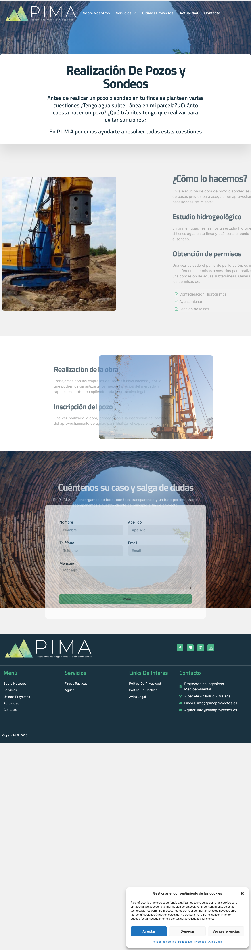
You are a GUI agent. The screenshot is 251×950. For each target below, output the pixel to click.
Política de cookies (164, 941)
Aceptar (148, 931)
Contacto (212, 13)
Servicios (126, 13)
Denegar (188, 931)
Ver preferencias (226, 931)
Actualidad (189, 13)
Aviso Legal (215, 941)
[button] (242, 893)
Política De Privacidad (192, 941)
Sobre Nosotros (96, 13)
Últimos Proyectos (158, 13)
